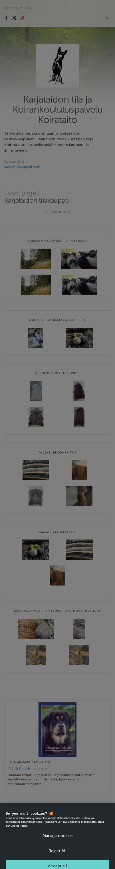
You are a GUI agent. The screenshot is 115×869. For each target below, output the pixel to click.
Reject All (57, 855)
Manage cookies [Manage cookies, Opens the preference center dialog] (58, 840)
